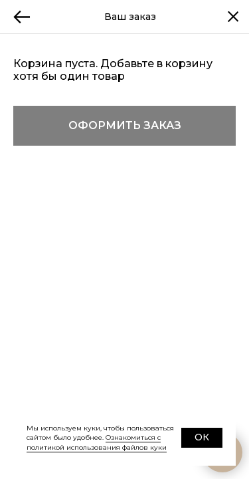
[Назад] (22, 16)
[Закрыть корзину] (233, 16)
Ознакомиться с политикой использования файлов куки (97, 442)
